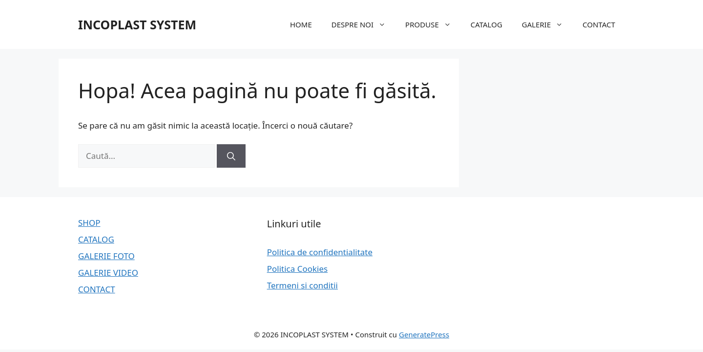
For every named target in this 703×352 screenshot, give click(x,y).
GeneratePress (424, 334)
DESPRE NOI (363, 24)
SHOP (89, 222)
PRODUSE (433, 24)
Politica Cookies (297, 268)
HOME (301, 24)
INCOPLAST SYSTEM (137, 24)
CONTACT (598, 24)
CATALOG (486, 24)
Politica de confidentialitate (319, 252)
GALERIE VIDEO (108, 272)
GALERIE (547, 24)
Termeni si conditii (302, 285)
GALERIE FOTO (106, 256)
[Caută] (231, 156)
